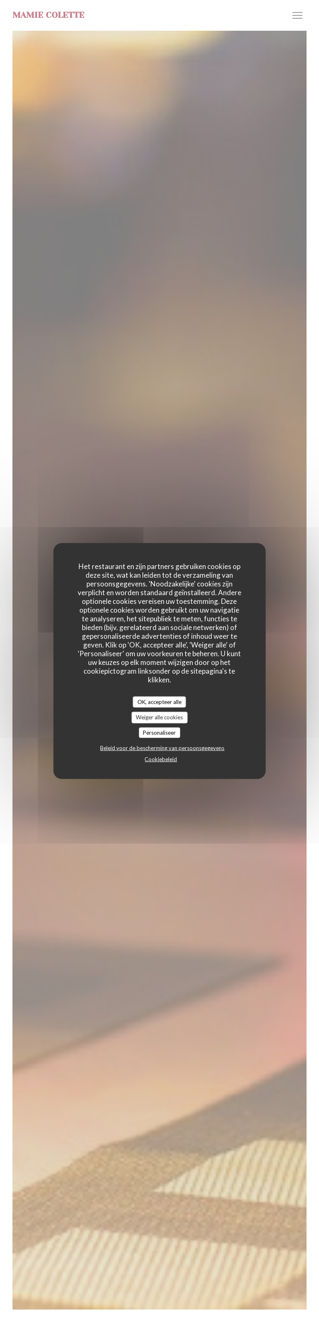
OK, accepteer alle (159, 701)
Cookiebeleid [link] (161, 759)
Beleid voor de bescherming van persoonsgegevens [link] (162, 748)
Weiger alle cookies (159, 717)
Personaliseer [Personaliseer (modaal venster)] (159, 732)
